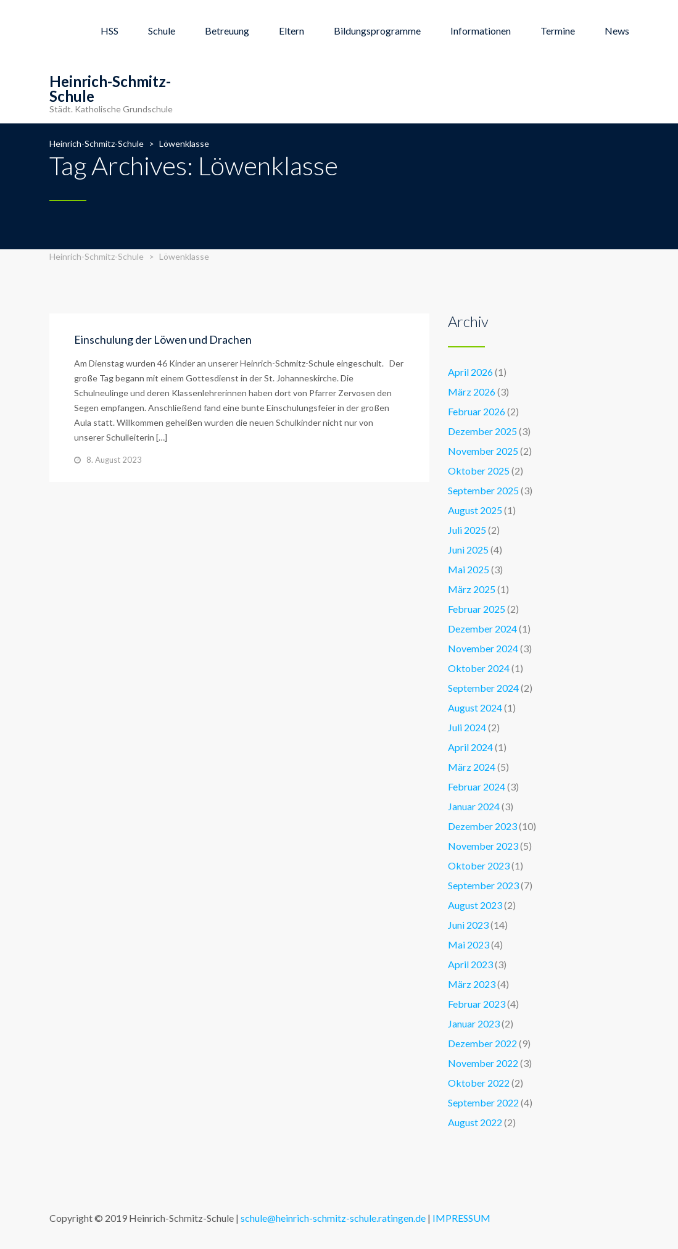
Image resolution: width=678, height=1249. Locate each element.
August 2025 (475, 510)
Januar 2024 (474, 806)
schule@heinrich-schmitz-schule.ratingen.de (333, 1218)
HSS (109, 30)
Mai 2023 (468, 944)
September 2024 (483, 688)
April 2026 (470, 372)
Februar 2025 (476, 609)
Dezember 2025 (482, 431)
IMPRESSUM (461, 1218)
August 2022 (475, 1122)
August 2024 (475, 707)
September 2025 (483, 490)
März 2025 (471, 589)
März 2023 (471, 984)
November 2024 (483, 648)
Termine (557, 30)
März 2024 (471, 767)
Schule (161, 30)
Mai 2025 (468, 569)
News (617, 30)
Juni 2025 (468, 549)
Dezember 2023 (482, 826)
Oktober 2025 (479, 470)
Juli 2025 (467, 530)
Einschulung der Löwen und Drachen (163, 339)
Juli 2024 (467, 727)
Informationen (480, 30)
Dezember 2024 (482, 628)
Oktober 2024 (479, 668)
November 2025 (483, 451)
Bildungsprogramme (377, 30)
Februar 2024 (476, 786)
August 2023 (475, 905)
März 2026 (471, 391)
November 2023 (483, 846)
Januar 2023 (474, 1023)
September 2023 (483, 885)
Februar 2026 (476, 411)
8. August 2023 (114, 460)
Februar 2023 (476, 1004)
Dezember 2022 (482, 1043)
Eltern (291, 30)
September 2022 (483, 1102)
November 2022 (483, 1063)
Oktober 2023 (479, 865)
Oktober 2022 (479, 1083)
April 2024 (470, 747)
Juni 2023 (468, 925)
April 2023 (470, 964)
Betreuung (227, 30)
